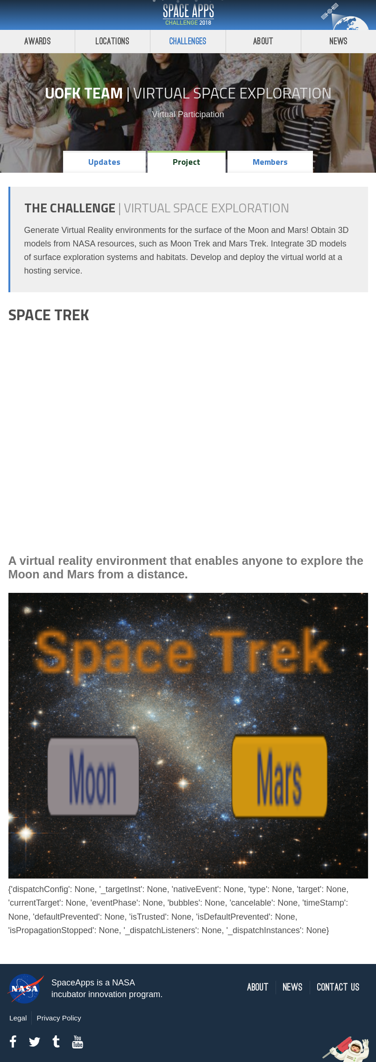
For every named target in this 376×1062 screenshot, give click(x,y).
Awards (37, 41)
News (293, 987)
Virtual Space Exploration (232, 93)
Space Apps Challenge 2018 (188, 15)
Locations (112, 41)
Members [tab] (270, 161)
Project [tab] (186, 161)
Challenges (188, 41)
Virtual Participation (188, 114)
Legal (18, 1018)
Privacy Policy (58, 1018)
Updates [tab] (104, 161)
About (263, 41)
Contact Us (338, 987)
